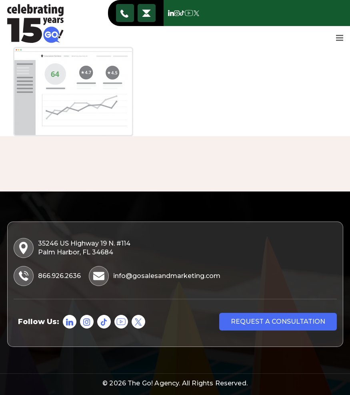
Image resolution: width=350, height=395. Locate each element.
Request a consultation (278, 321)
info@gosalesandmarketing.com (146, 13)
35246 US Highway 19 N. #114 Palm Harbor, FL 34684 (73, 248)
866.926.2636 (124, 13)
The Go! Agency (153, 383)
